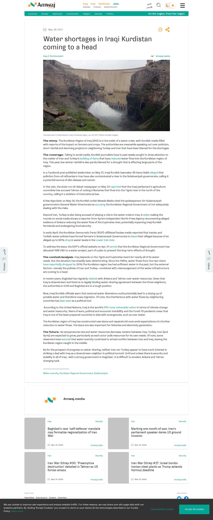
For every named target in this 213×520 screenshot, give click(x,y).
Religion (86, 14)
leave (134, 236)
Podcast (97, 7)
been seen (65, 300)
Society (44, 14)
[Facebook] (186, 498)
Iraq (45, 56)
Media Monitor (110, 7)
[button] (149, 5)
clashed (92, 278)
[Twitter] (179, 498)
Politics (110, 14)
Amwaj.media (163, 56)
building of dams (89, 158)
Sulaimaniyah (101, 373)
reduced (116, 158)
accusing (100, 204)
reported (115, 186)
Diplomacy (57, 14)
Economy (32, 14)
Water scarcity (50, 373)
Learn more (17, 511)
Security (98, 14)
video (146, 214)
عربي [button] (149, 4)
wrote (114, 246)
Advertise (62, 498)
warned (66, 339)
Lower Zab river (104, 240)
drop (67, 240)
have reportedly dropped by (59, 264)
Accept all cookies (194, 509)
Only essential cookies (162, 509)
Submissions (41, 498)
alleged (154, 172)
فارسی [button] (149, 7)
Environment (73, 14)
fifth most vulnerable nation (119, 307)
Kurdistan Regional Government (76, 373)
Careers (52, 498)
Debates (86, 7)
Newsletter (29, 498)
